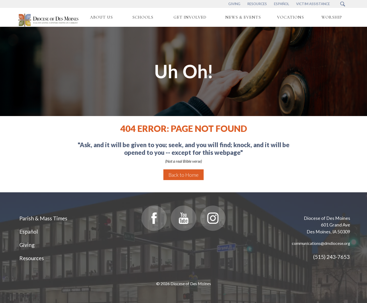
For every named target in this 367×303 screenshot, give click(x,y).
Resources (31, 258)
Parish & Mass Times (43, 218)
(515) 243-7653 (331, 257)
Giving (26, 245)
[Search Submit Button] (342, 4)
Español (28, 231)
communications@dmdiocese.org (321, 243)
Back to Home (183, 175)
